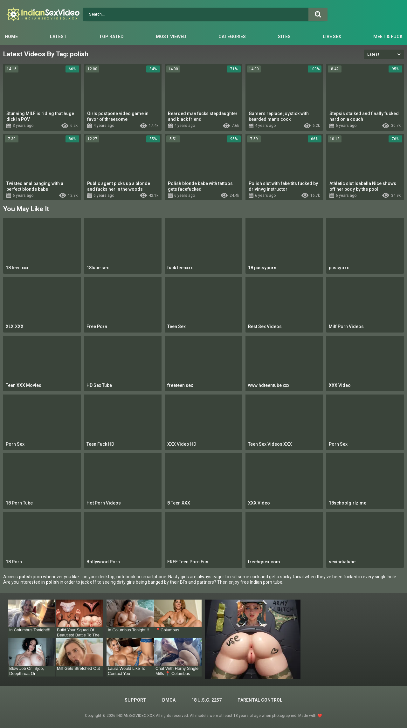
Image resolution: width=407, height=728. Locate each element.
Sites (284, 36)
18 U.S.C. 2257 (206, 700)
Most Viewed (171, 36)
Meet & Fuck (388, 36)
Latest (58, 36)
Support (135, 700)
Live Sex (332, 36)
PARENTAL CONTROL (260, 700)
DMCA (169, 700)
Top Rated (111, 36)
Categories (232, 36)
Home (11, 36)
